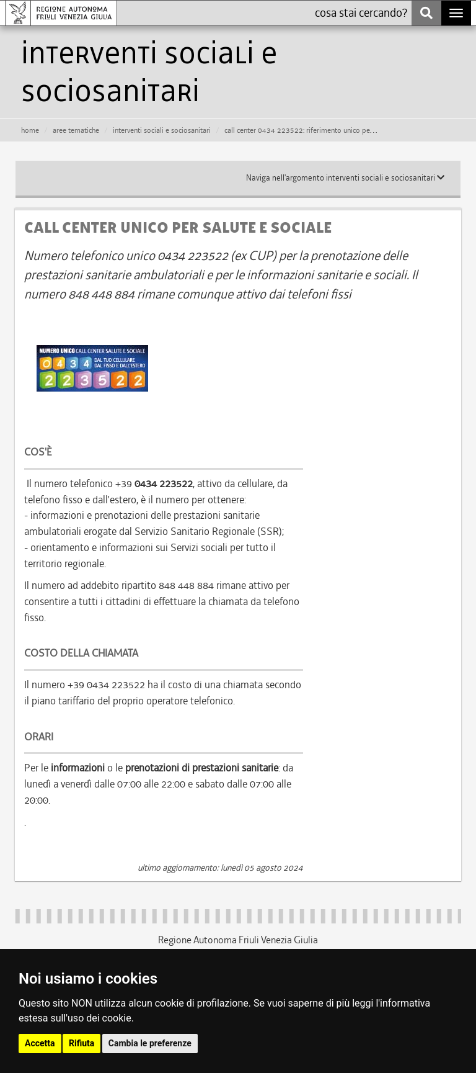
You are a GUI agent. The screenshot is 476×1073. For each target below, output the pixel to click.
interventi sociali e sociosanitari (162, 130)
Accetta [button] (40, 1043)
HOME (30, 130)
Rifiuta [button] (81, 1043)
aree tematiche (76, 130)
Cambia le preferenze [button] (150, 1043)
